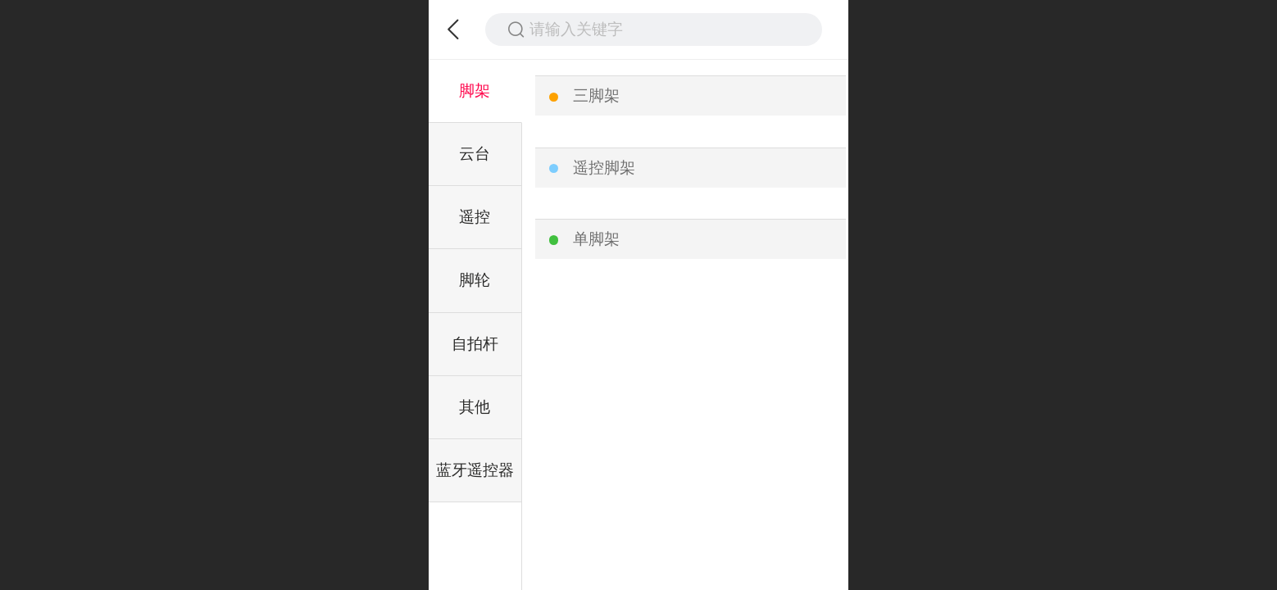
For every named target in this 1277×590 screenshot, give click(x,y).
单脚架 (596, 238)
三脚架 (596, 95)
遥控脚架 (604, 167)
